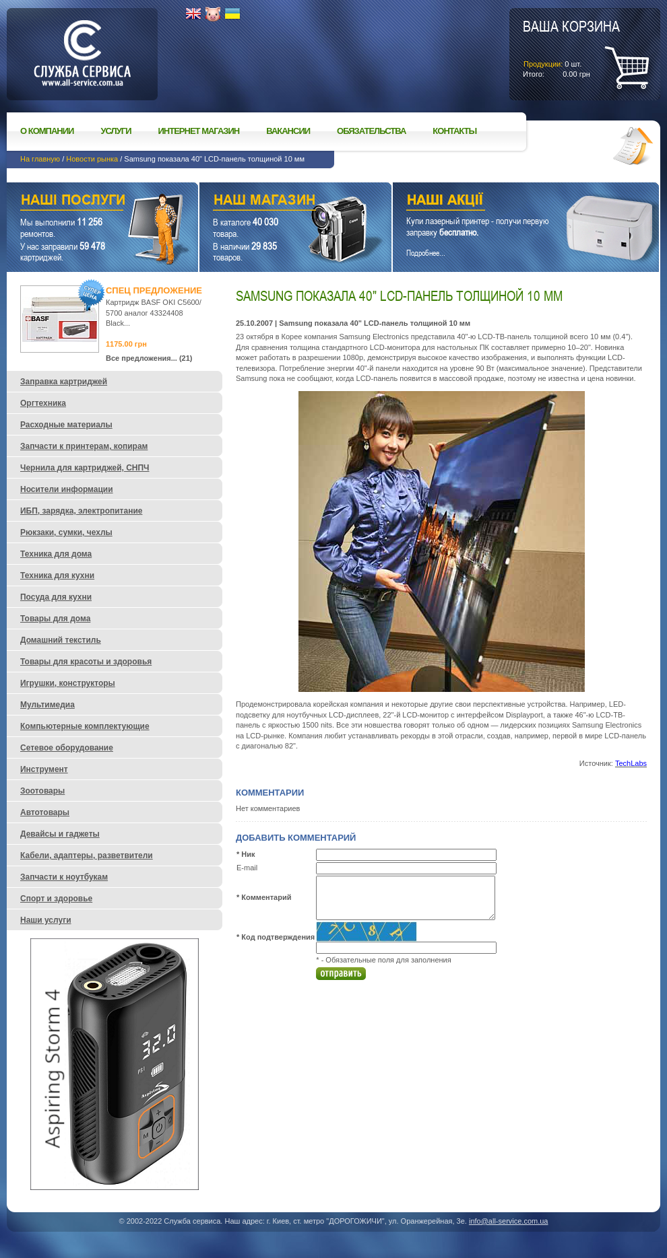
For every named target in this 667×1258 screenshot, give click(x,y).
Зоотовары (42, 791)
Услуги (115, 131)
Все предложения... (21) (149, 358)
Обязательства (371, 131)
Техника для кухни (57, 575)
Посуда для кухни (56, 597)
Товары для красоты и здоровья (86, 661)
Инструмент (44, 769)
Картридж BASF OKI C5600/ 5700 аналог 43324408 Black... (153, 312)
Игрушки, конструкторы (67, 683)
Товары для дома (55, 618)
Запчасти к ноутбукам (64, 877)
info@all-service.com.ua (508, 1221)
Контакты (454, 131)
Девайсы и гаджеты (60, 834)
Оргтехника (43, 403)
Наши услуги (85, 202)
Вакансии (288, 131)
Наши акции (507, 202)
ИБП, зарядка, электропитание (81, 511)
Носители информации (66, 489)
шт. (571, 48)
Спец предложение (154, 290)
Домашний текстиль (60, 640)
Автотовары (44, 812)
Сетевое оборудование (66, 748)
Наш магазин (272, 202)
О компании (46, 131)
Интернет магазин (199, 131)
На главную (40, 159)
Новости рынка (92, 159)
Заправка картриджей (63, 381)
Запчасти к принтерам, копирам (84, 446)
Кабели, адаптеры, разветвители (86, 855)
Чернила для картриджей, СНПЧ (85, 468)
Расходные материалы (66, 424)
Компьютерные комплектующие (85, 726)
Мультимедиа (47, 704)
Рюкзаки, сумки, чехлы (66, 532)
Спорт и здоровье (56, 898)
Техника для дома (56, 554)
